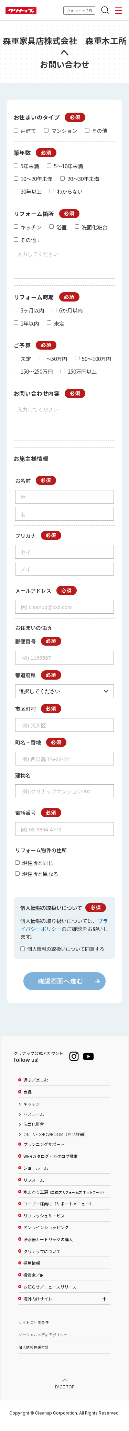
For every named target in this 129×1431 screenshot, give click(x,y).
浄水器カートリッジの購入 (48, 1245)
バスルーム (33, 1120)
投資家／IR (33, 1281)
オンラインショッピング (46, 1233)
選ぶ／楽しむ (35, 1086)
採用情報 (31, 1269)
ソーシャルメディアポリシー (43, 1340)
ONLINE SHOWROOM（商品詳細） (55, 1140)
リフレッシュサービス (44, 1222)
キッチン (31, 1110)
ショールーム (35, 1174)
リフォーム (33, 1186)
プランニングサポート (44, 1150)
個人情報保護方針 (34, 1353)
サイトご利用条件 (34, 1328)
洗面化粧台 (33, 1130)
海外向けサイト (37, 1305)
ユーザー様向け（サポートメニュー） (58, 1210)
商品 (27, 1098)
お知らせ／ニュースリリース (49, 1293)
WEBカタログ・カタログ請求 (50, 1162)
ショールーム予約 (79, 10)
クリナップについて (42, 1257)
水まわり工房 (63, 1198)
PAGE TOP (64, 1393)
